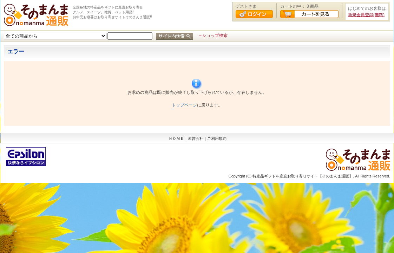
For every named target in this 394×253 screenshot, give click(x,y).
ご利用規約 (216, 138)
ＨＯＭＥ (176, 138)
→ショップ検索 (213, 35)
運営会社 (195, 138)
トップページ (184, 105)
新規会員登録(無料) (366, 14)
